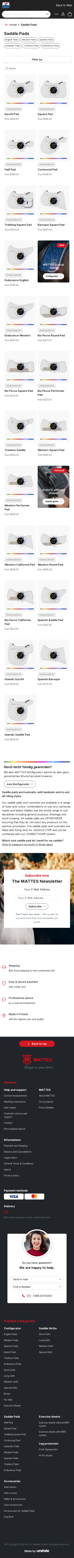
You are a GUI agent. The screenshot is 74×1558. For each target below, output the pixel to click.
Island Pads (10, 1352)
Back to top (37, 1043)
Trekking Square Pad (18, 224)
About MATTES (47, 1095)
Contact (8, 1123)
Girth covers (10, 1493)
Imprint (7, 1169)
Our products (46, 1101)
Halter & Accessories (15, 1499)
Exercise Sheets (12, 1405)
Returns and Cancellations (18, 1151)
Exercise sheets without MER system (54, 1424)
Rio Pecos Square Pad (19, 390)
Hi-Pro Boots (46, 1455)
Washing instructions (15, 1101)
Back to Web (64, 5)
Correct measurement (15, 1095)
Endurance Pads (50, 45)
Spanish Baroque (49, 679)
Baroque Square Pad (51, 224)
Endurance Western (17, 335)
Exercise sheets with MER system (52, 1433)
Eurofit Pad (12, 114)
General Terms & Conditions (18, 1163)
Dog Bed (8, 1516)
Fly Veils (8, 1399)
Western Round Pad (50, 564)
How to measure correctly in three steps (27, 844)
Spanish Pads (46, 39)
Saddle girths (53, 501)
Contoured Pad (47, 169)
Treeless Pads (31, 45)
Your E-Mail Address (37, 889)
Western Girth (11, 1381)
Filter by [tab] (37, 59)
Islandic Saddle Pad (17, 734)
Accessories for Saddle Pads (19, 1511)
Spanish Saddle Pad (50, 620)
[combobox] (26, 14)
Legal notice (10, 1157)
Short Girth (9, 1370)
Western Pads (29, 39)
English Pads (11, 39)
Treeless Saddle (15, 450)
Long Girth (9, 1376)
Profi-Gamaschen (48, 1449)
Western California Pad (20, 564)
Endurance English (17, 280)
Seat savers (10, 1487)
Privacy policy (11, 1175)
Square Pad (45, 114)
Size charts (10, 1107)
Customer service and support (15, 1115)
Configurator (53, 276)
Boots (7, 1393)
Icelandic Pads (12, 45)
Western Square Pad (51, 450)
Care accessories (13, 1505)
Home (13, 24)
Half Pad (10, 169)
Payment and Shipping (15, 1145)
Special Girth (10, 1388)
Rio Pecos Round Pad (51, 335)
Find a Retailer (46, 1107)
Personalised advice (14, 1129)
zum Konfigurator (20, 784)
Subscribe (37, 906)
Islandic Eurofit (14, 679)
